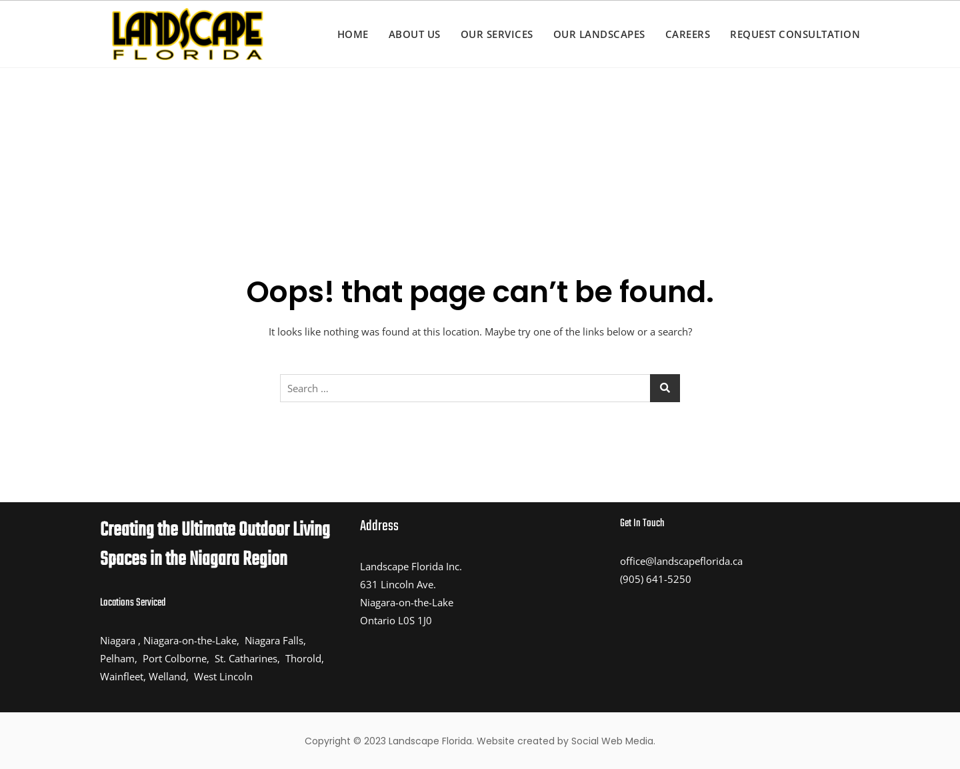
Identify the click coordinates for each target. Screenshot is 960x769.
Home (353, 34)
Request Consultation (795, 34)
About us (415, 34)
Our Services (497, 34)
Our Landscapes (599, 34)
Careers (688, 34)
